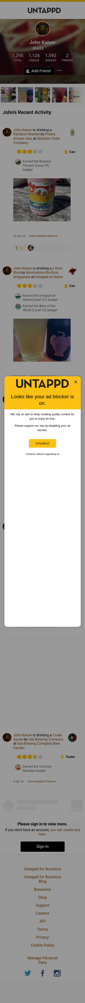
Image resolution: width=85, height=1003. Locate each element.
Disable (42, 443)
